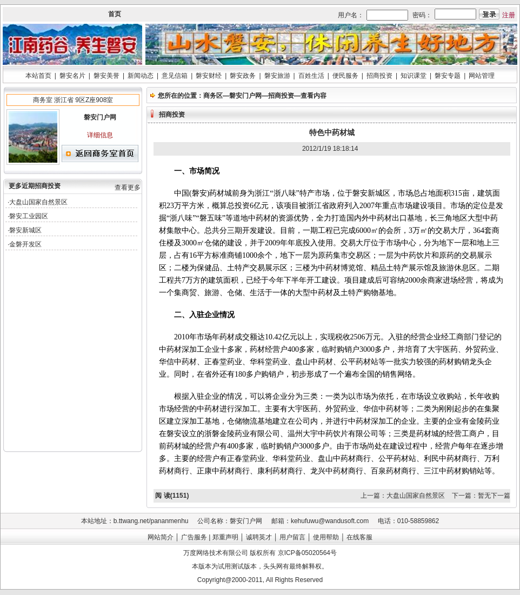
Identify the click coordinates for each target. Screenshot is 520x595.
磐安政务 (243, 75)
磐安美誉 (106, 75)
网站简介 (161, 537)
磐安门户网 (245, 95)
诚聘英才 (259, 537)
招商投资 (379, 75)
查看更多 (128, 187)
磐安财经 (209, 75)
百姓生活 (311, 75)
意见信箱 (175, 75)
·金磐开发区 (25, 244)
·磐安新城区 (25, 230)
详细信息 (100, 135)
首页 (114, 14)
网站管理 (482, 75)
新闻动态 (141, 75)
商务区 (213, 95)
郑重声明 (225, 537)
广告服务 (194, 537)
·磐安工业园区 (28, 216)
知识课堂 (413, 75)
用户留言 (292, 537)
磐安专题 (448, 75)
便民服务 (345, 75)
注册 (508, 15)
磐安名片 (72, 75)
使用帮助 (326, 537)
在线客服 (359, 537)
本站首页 (38, 75)
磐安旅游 (277, 75)
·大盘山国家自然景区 (38, 202)
